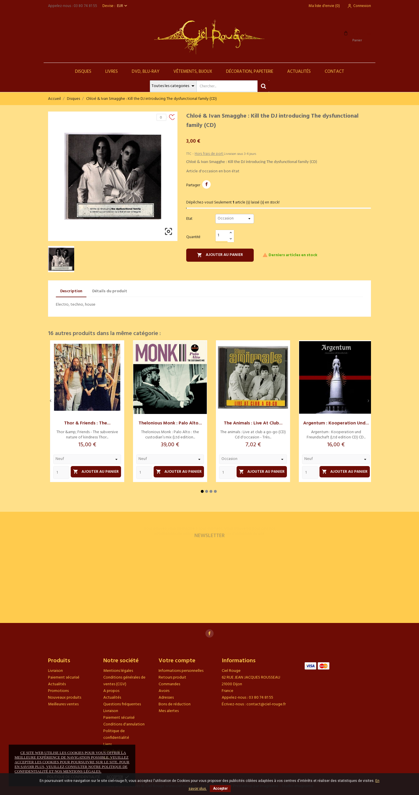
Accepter (220, 789)
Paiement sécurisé (63, 677)
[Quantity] (61, 472)
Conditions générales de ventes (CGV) (124, 681)
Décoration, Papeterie (249, 71)
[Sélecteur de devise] (122, 6)
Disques (83, 71)
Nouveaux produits (64, 697)
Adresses (166, 697)
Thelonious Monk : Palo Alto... (170, 423)
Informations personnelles (181, 670)
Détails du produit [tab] (109, 291)
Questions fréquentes (122, 704)
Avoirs (164, 691)
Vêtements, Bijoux (192, 71)
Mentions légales (118, 670)
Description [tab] (71, 291)
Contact (334, 71)
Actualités (299, 71)
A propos (111, 691)
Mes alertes (169, 711)
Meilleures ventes (63, 704)
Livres (111, 71)
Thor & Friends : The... (87, 423)
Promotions (58, 691)
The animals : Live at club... (253, 423)
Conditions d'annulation (124, 724)
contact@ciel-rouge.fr (266, 704)
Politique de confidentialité (116, 734)
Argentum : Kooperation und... (336, 423)
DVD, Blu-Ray (145, 71)
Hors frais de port (209, 154)
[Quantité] (222, 235)
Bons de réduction (175, 704)
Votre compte (177, 660)
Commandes (169, 684)
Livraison (55, 670)
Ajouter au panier (220, 255)
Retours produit (172, 677)
